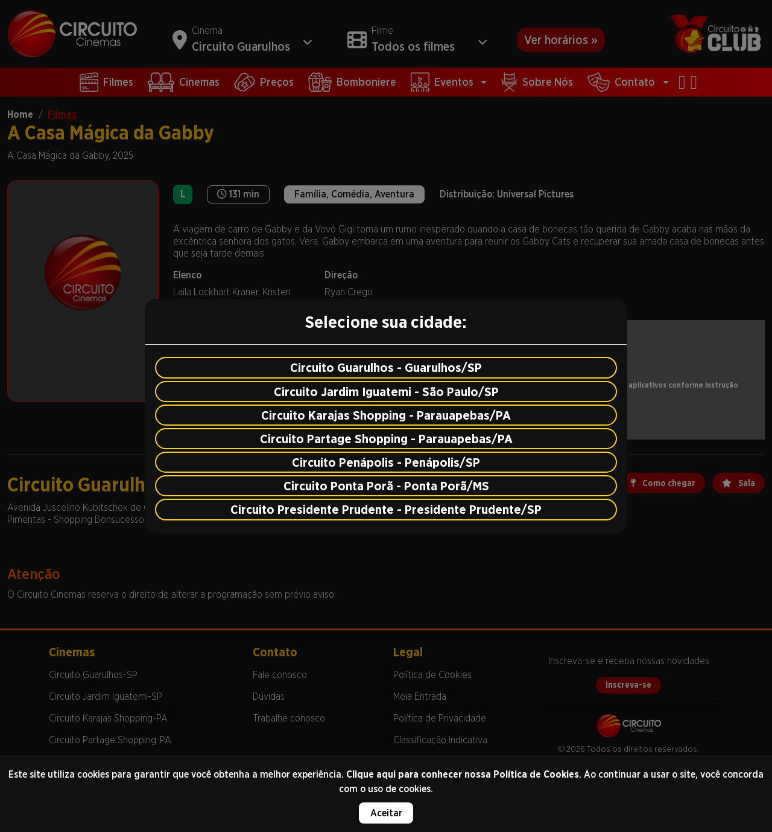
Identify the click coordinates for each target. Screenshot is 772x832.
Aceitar (386, 813)
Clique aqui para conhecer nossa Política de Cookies (462, 774)
